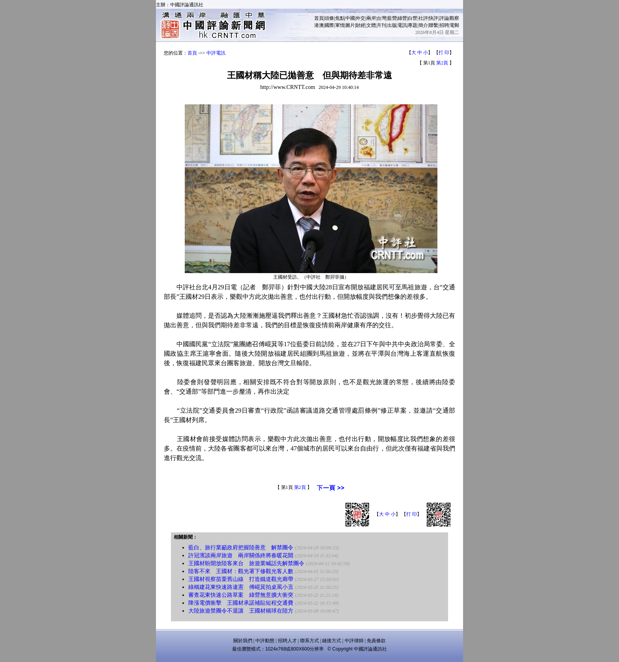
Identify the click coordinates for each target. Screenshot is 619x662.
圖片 (350, 25)
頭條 (329, 18)
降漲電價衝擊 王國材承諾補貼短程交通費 (240, 603)
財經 (360, 25)
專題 (412, 25)
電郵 (454, 25)
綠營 (402, 18)
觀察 (454, 18)
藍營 (392, 18)
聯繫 (433, 25)
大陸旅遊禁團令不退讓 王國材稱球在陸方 (240, 611)
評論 (444, 18)
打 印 (444, 52)
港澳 (319, 25)
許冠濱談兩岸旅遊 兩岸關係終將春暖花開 (240, 555)
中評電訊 (215, 53)
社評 (423, 18)
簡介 (423, 25)
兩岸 (371, 18)
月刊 (381, 25)
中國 (350, 18)
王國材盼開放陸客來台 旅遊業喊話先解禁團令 (246, 563)
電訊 (402, 25)
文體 (371, 25)
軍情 (340, 25)
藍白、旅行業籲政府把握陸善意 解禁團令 (240, 548)
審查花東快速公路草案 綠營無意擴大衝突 (240, 595)
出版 (392, 25)
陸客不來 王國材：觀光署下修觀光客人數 (240, 571)
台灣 (381, 18)
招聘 (444, 25)
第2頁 (442, 63)
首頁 (319, 18)
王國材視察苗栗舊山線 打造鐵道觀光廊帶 (240, 579)
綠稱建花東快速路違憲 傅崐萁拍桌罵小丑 (240, 587)
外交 (360, 18)
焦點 (340, 18)
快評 (433, 18)
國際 (329, 25)
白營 (412, 18)
